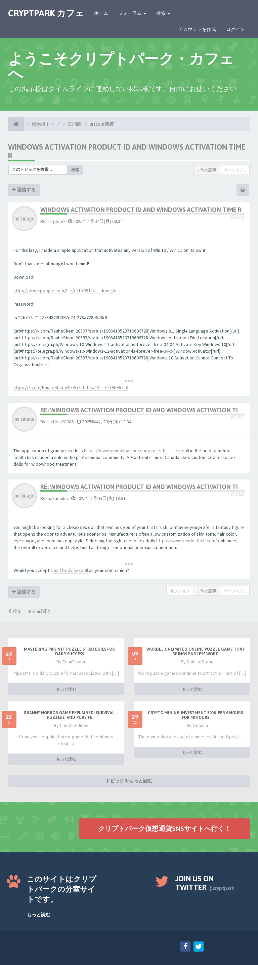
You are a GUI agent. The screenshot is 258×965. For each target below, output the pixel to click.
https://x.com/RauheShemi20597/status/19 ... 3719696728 (70, 387)
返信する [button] (24, 190)
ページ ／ (235, 169)
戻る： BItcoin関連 (29, 611)
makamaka (57, 498)
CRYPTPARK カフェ (46, 13)
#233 (238, 216)
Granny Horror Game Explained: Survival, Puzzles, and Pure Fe (70, 715)
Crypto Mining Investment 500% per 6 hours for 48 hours (195, 715)
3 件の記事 (207, 169)
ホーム (101, 13)
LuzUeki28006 (60, 422)
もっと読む (66, 688)
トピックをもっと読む (129, 781)
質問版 (75, 124)
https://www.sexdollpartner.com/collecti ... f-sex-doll (136, 451)
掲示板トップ (46, 124)
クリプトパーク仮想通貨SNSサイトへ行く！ (164, 828)
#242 (238, 417)
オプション (180, 590)
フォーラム (132, 13)
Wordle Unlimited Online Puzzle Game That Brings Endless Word (195, 651)
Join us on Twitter (204, 883)
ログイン (235, 29)
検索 (163, 13)
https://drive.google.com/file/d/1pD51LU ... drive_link (66, 290)
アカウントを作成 (197, 29)
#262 (238, 493)
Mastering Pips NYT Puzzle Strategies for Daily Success (69, 651)
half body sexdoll (71, 570)
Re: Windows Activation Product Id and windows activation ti (139, 410)
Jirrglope (55, 221)
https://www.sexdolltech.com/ (186, 541)
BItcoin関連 (101, 124)
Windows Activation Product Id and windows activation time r (141, 209)
